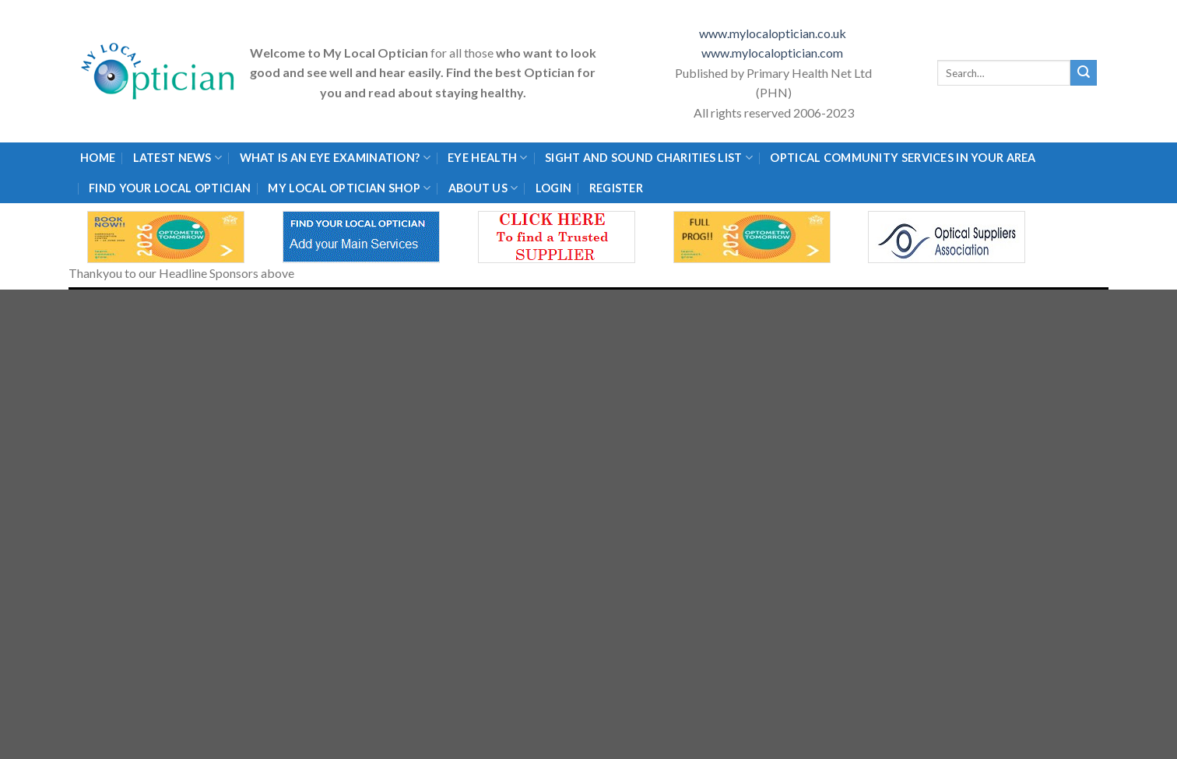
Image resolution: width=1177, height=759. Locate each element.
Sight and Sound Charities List (649, 157)
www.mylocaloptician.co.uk (773, 33)
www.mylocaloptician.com (773, 52)
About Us (483, 188)
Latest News (178, 157)
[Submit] (1083, 73)
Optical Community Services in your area (902, 157)
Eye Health (487, 157)
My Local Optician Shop (349, 188)
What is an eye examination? (335, 157)
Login (553, 188)
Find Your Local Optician (170, 188)
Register (616, 188)
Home (97, 157)
